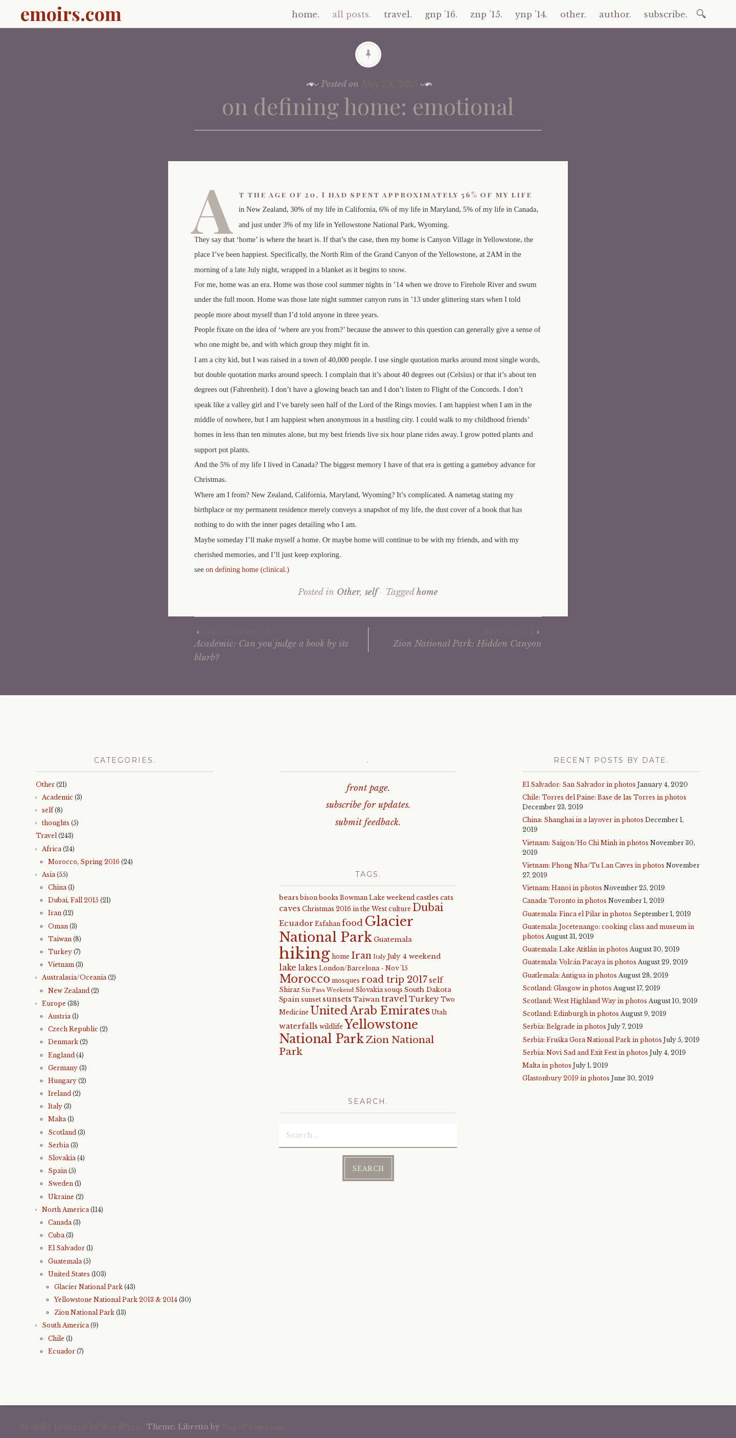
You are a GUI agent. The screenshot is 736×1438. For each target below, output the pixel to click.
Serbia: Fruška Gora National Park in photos (592, 1040)
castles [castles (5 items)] (427, 897)
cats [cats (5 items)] (446, 897)
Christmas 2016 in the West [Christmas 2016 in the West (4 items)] (344, 909)
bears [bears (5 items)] (288, 897)
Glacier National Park (88, 1287)
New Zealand (68, 990)
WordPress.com (252, 1426)
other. (573, 14)
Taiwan (60, 939)
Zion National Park (84, 1312)
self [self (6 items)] (436, 980)
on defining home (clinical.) (247, 569)
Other (348, 592)
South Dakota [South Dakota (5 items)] (427, 989)
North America (65, 1209)
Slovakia (62, 1158)
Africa (51, 849)
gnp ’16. (441, 14)
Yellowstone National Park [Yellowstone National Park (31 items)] (348, 1031)
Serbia (58, 1145)
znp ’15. (486, 14)
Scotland (62, 1132)
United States (69, 1274)
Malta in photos (546, 1065)
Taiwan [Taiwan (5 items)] (366, 999)
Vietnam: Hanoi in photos (562, 888)
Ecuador (61, 1351)
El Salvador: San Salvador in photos (579, 784)
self (371, 592)
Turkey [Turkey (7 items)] (424, 999)
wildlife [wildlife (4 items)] (331, 1026)
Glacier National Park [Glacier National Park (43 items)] (346, 929)
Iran (54, 913)
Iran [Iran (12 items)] (361, 955)
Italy (55, 1106)
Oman (58, 926)
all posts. (351, 14)
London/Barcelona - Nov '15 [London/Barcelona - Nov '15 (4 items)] (363, 968)
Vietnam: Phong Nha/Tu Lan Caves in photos (593, 865)
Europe (54, 1003)
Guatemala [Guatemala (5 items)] (393, 939)
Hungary (62, 1081)
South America (65, 1325)
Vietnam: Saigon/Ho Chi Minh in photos (585, 843)
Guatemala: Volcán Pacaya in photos (579, 962)
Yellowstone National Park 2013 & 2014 (115, 1299)
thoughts (56, 823)
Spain (57, 1171)
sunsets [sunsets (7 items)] (337, 999)
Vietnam (61, 964)
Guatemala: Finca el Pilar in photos (577, 914)
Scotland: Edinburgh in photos (570, 1013)
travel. (398, 14)
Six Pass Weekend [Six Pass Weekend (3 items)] (328, 990)
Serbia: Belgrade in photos (564, 1026)
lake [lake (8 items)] (287, 967)
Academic (57, 797)
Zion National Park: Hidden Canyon (455, 638)
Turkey (60, 952)
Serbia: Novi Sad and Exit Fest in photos (585, 1052)
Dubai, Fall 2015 (73, 900)
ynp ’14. (531, 14)
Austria (59, 1016)
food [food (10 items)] (352, 923)
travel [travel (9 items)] (394, 998)
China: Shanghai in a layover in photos (582, 820)
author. (615, 14)
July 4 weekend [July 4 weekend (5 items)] (414, 956)
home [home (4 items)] (341, 956)
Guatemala (65, 1261)
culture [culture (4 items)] (399, 909)
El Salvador (66, 1248)
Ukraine (61, 1197)
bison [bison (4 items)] (308, 897)
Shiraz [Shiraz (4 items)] (289, 989)
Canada (60, 1222)
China (57, 887)
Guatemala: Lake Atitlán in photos (575, 949)
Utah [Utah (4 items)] (439, 1012)
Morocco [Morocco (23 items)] (304, 979)
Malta (57, 1119)
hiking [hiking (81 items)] (304, 953)
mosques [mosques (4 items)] (346, 980)
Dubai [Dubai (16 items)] (427, 907)
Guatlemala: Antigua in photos (569, 975)
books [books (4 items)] (328, 897)
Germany (63, 1068)
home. (305, 14)
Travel (46, 835)
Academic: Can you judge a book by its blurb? (281, 645)
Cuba (56, 1235)
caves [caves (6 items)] (290, 908)
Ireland (59, 1093)
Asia (48, 874)
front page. (368, 788)
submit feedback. (368, 822)
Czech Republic (73, 1029)
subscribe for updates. (368, 805)
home (427, 592)
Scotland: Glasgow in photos (567, 988)
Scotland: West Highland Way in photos (584, 1001)
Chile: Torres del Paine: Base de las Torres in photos (604, 797)
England (61, 1055)
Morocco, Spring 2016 (84, 862)
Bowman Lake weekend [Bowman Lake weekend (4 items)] (377, 897)
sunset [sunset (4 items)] (311, 999)
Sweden (60, 1183)
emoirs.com (71, 13)
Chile (56, 1338)
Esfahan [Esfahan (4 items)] (327, 923)
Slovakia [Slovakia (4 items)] (369, 989)
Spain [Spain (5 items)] (289, 999)
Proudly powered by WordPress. (82, 1426)
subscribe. (665, 14)
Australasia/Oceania (74, 977)
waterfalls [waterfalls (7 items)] (298, 1026)
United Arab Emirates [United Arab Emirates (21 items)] (370, 1010)
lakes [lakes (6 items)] (307, 967)
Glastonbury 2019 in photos (566, 1078)
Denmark (63, 1042)
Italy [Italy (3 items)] (379, 957)
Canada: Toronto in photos (564, 900)
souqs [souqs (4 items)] (393, 989)
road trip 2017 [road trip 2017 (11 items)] (394, 979)
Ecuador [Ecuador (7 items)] (296, 923)
